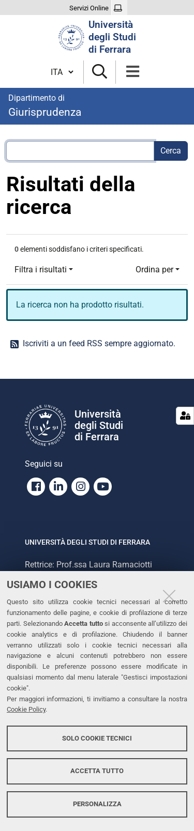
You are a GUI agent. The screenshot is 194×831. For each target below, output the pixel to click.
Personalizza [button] (97, 804)
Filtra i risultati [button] (40, 269)
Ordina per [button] (154, 269)
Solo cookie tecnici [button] (97, 738)
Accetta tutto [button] (97, 771)
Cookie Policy (26, 709)
